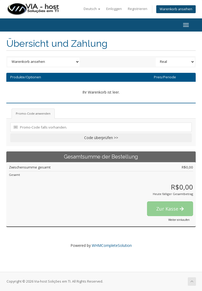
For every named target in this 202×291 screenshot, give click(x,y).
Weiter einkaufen (179, 220)
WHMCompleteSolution (112, 245)
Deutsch (92, 9)
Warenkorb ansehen (176, 9)
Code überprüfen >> (101, 137)
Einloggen (114, 9)
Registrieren (137, 9)
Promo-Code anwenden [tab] (33, 113)
